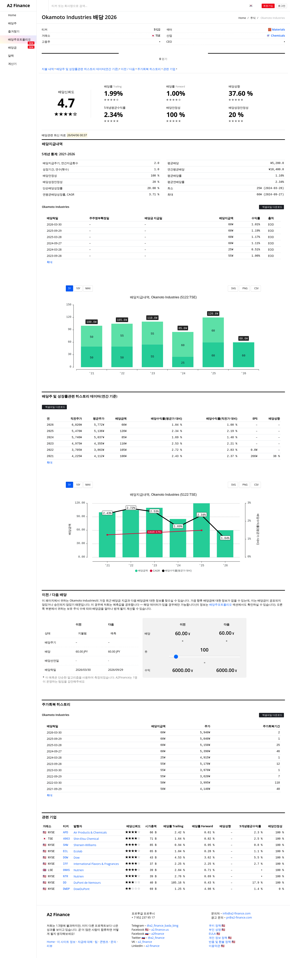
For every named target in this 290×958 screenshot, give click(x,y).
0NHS (66, 870)
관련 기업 (169, 69)
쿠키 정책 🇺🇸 (217, 925)
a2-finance (153, 946)
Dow (76, 857)
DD (64, 882)
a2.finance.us (160, 929)
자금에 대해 (85, 942)
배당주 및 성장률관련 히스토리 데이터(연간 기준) (87, 69)
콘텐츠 (104, 942)
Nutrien (79, 870)
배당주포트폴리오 (220, 604)
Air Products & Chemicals (90, 832)
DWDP (66, 889)
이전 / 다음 (128, 69)
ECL (65, 851)
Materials (278, 29)
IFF (65, 863)
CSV (255, 288)
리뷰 (49, 946)
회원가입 (268, 5)
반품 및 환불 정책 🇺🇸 (222, 942)
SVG (233, 288)
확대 (49, 262)
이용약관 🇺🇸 (216, 946)
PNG (244, 288)
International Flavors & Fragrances (96, 864)
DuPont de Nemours (87, 883)
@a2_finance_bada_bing (162, 925)
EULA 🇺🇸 (214, 934)
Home (242, 18)
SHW (65, 845)
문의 (113, 942)
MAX (88, 288)
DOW (65, 857)
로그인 (281, 5)
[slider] (176, 657)
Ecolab (78, 851)
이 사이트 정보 (66, 942)
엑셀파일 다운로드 (271, 207)
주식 (253, 18)
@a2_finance (156, 938)
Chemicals (278, 35)
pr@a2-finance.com (239, 917)
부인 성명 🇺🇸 (217, 929)
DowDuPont (82, 889)
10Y (78, 288)
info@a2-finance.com (237, 913)
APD (65, 832)
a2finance (157, 934)
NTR (65, 876)
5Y (69, 288)
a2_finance (145, 942)
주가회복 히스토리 (149, 69)
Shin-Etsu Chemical (86, 839)
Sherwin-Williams (85, 845)
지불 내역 (48, 69)
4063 (66, 838)
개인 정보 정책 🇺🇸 (220, 938)
